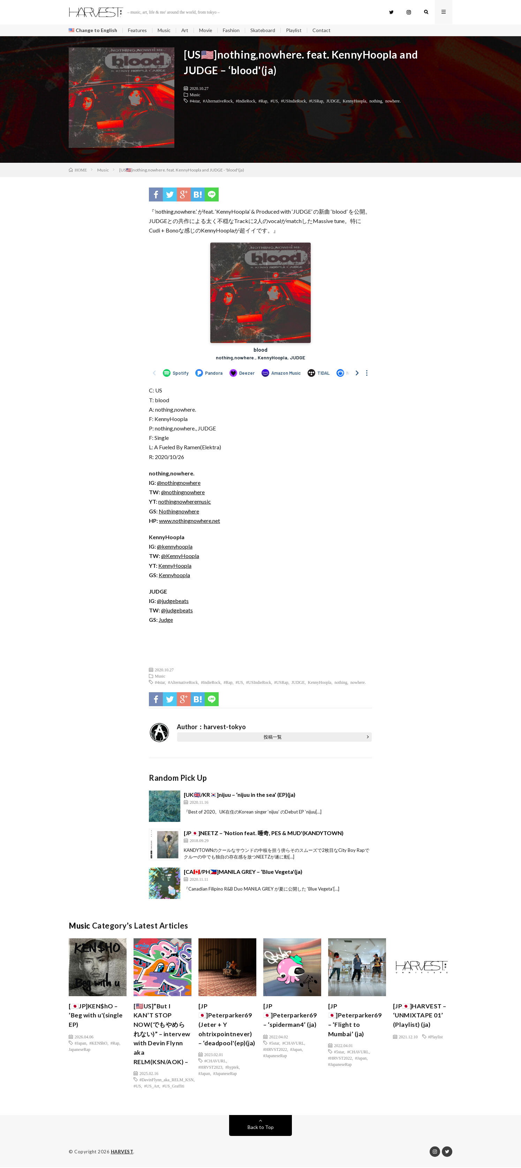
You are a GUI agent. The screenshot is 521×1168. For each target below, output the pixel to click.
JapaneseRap (79, 1049)
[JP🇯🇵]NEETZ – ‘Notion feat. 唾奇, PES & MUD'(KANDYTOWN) (263, 833)
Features (138, 30)
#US (274, 101)
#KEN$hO (98, 1043)
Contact (323, 30)
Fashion (232, 30)
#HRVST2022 (275, 1049)
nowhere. (393, 101)
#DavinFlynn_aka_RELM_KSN (166, 1080)
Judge (166, 620)
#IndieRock (245, 101)
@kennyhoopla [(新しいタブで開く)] (174, 546)
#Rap (262, 101)
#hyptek (232, 1077)
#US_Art (151, 1086)
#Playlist (435, 1037)
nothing (375, 101)
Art (185, 30)
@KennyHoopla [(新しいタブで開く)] (180, 556)
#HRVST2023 (210, 1077)
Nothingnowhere (179, 511)
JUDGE (333, 101)
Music (164, 30)
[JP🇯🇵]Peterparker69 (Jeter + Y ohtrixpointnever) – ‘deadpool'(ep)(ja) (225, 1029)
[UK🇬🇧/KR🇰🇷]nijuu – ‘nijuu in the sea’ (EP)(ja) (239, 794)
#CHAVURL (215, 1071)
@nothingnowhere (179, 483)
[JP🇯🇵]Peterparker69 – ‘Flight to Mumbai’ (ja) (355, 1020)
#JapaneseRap (225, 1083)
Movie (206, 30)
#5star (274, 1043)
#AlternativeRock (218, 101)
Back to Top (261, 1128)
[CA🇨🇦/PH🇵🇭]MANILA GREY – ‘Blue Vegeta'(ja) (243, 871)
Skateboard (264, 30)
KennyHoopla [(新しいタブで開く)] (174, 565)
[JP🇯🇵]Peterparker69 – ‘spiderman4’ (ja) (290, 1015)
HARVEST (122, 1152)
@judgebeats (173, 601)
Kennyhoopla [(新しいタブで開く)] (174, 575)
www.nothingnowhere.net (189, 521)
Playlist (295, 30)
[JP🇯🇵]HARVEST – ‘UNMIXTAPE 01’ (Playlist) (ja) (420, 1015)
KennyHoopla (354, 101)
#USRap (316, 101)
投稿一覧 (273, 737)
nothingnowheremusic (184, 501)
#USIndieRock (293, 101)
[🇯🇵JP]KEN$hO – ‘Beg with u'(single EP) (96, 1015)
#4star (195, 101)
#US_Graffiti (173, 1086)
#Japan (80, 1043)
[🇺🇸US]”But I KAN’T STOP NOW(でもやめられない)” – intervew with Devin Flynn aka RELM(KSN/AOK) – (162, 1034)
